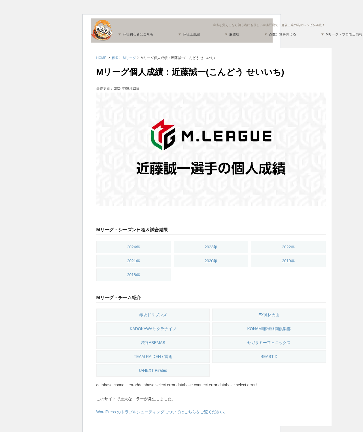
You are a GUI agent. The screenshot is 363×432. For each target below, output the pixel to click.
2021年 (133, 261)
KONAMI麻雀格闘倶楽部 (268, 328)
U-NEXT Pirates (153, 370)
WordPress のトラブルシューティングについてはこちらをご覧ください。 (162, 412)
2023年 (211, 247)
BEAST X (269, 356)
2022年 (288, 247)
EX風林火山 (269, 315)
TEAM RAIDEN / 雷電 (153, 356)
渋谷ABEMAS (153, 342)
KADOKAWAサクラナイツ (153, 328)
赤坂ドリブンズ (153, 315)
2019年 (288, 261)
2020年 (211, 261)
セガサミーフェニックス (269, 342)
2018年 (133, 274)
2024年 (133, 247)
